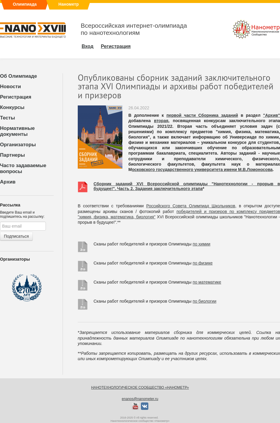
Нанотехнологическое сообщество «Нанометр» (140, 387)
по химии (201, 244)
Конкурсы (12, 107)
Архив (7, 182)
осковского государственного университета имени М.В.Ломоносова (202, 169)
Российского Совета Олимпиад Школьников (190, 205)
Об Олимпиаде (18, 76)
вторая (161, 120)
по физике (203, 263)
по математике (207, 282)
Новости (10, 86)
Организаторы (18, 144)
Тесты (7, 118)
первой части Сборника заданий (202, 115)
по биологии (204, 301)
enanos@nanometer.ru (140, 399)
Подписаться (16, 236)
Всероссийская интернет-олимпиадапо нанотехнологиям (134, 29)
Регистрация (15, 97)
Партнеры (12, 155)
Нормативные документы (17, 131)
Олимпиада (25, 4)
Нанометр (68, 4)
